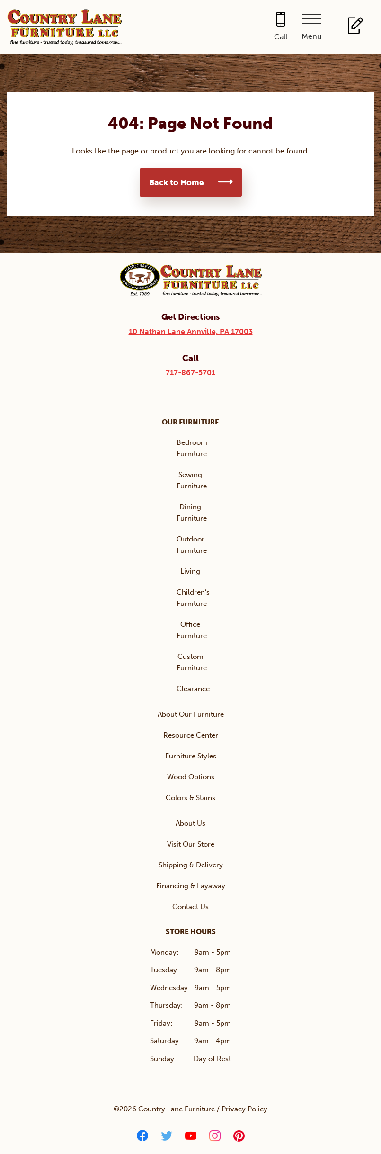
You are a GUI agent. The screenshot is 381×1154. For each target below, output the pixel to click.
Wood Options (190, 777)
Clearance (193, 689)
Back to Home (176, 182)
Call (280, 36)
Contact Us (190, 906)
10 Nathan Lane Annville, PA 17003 (191, 331)
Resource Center (190, 735)
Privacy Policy (244, 1109)
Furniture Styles (190, 756)
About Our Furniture (191, 714)
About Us (190, 823)
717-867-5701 (190, 372)
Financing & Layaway (190, 886)
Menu (311, 36)
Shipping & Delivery (191, 865)
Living (190, 571)
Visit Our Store (190, 844)
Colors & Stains (190, 797)
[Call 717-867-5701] (280, 27)
